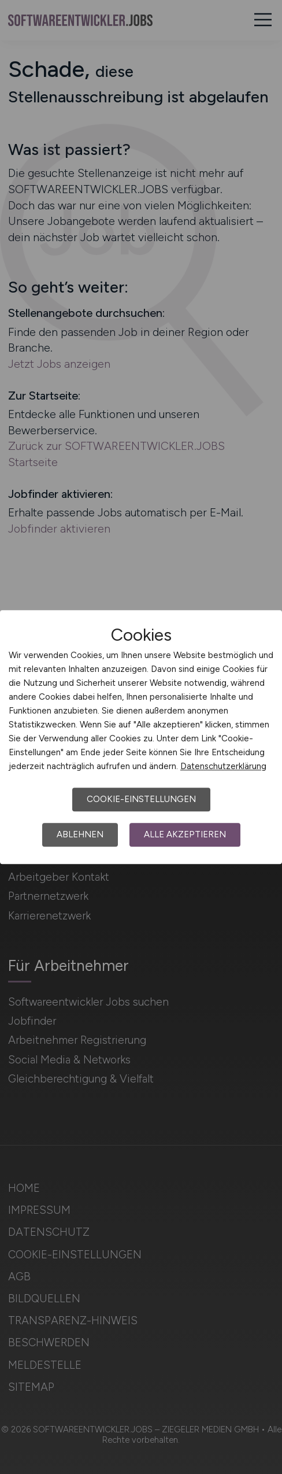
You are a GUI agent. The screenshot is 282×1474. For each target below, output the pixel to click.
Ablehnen (80, 834)
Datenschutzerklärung (223, 766)
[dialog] (141, 737)
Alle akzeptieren (185, 834)
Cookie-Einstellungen (141, 799)
